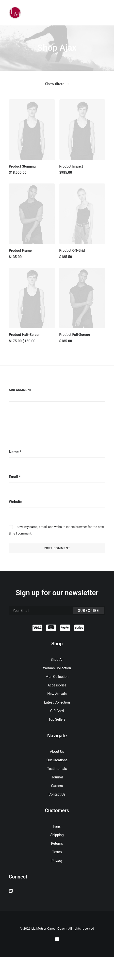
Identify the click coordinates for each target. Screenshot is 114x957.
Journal (57, 777)
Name (15, 452)
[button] (32, 129)
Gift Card (57, 711)
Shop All (57, 659)
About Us (57, 751)
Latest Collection (57, 702)
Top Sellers (57, 719)
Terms (57, 852)
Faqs (57, 826)
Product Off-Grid (72, 250)
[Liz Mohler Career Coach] (15, 13)
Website (15, 502)
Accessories (57, 685)
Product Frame (20, 250)
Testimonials (57, 769)
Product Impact (71, 166)
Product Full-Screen (74, 335)
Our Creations (57, 760)
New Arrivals (56, 694)
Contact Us (57, 794)
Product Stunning (22, 166)
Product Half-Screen (24, 335)
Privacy (57, 861)
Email (15, 477)
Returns (57, 843)
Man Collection (57, 677)
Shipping (57, 835)
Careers (57, 786)
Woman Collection (57, 668)
